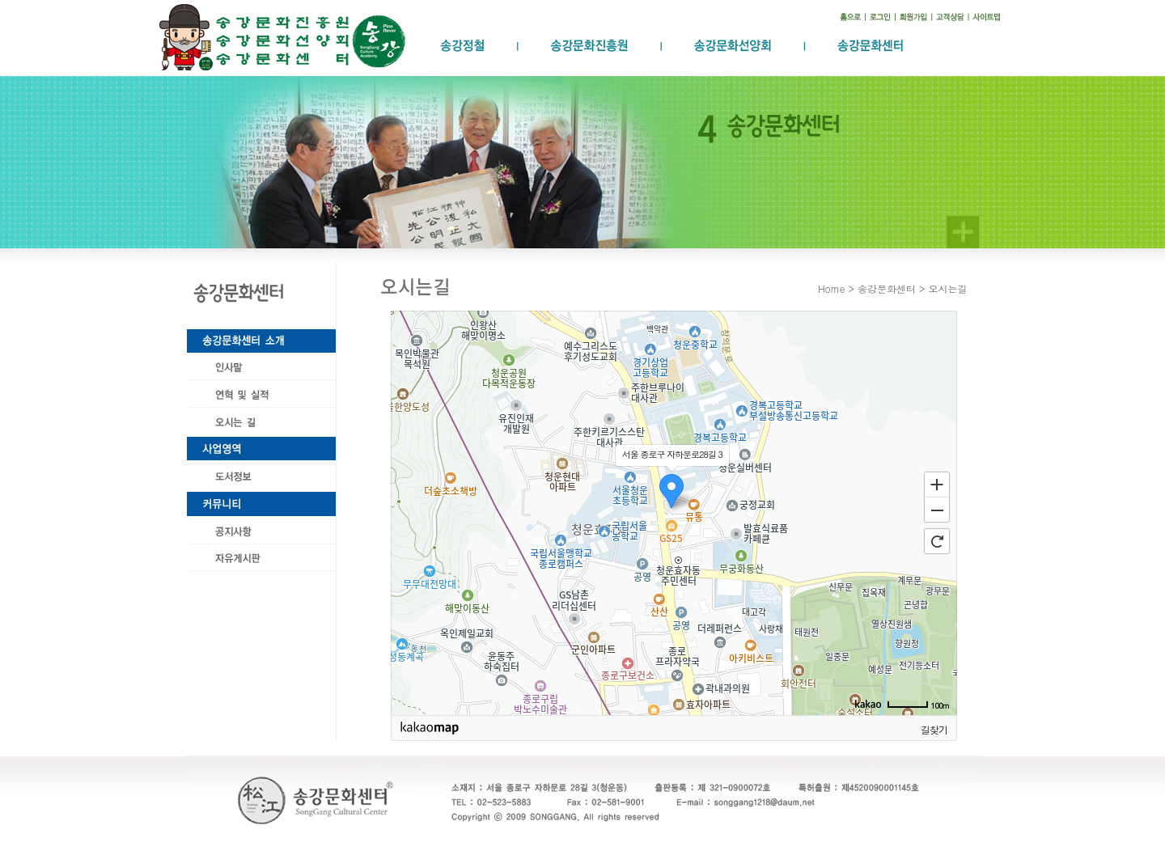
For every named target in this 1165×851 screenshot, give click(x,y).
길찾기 (934, 728)
